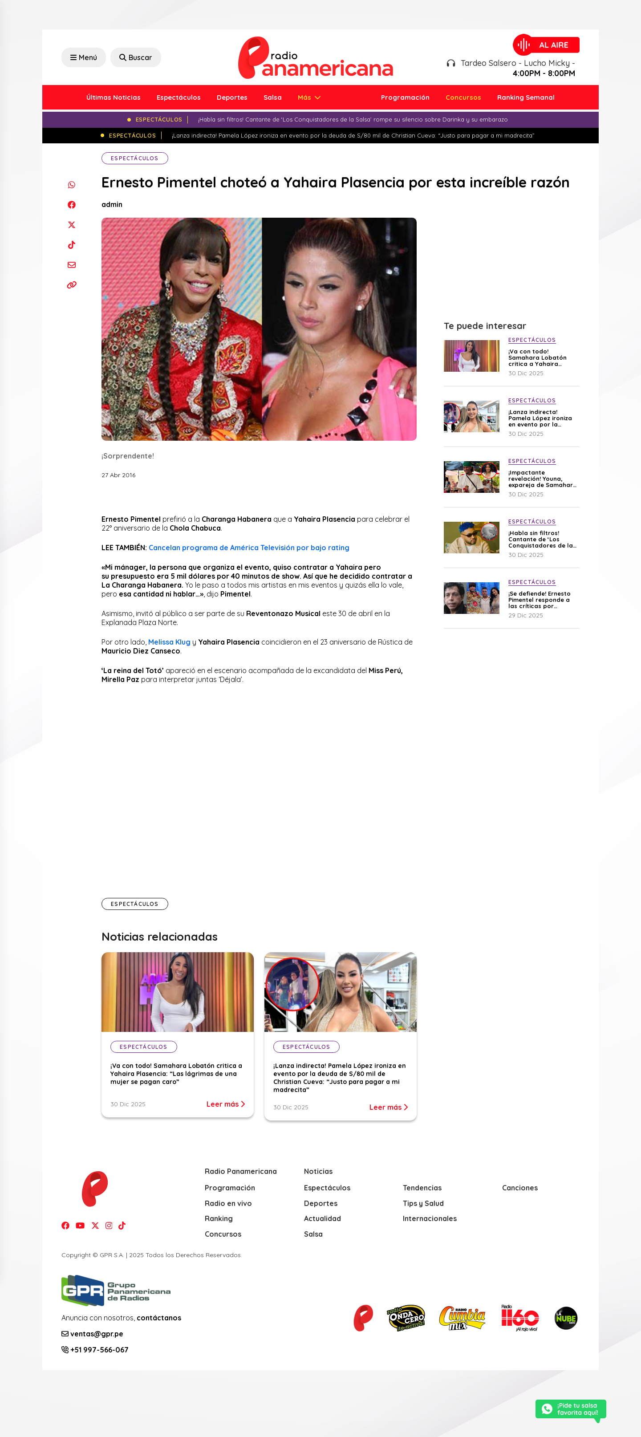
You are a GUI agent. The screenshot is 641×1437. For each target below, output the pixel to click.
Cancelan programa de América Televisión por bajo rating (249, 547)
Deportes (232, 97)
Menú (83, 57)
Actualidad (322, 1218)
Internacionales (430, 1218)
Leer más (226, 1104)
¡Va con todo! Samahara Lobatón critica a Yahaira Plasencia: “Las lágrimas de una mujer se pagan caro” (176, 1074)
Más (305, 97)
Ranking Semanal (526, 97)
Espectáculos (179, 97)
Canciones (520, 1187)
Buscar (135, 57)
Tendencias (422, 1187)
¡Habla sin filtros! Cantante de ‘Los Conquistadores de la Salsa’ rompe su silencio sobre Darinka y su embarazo (541, 539)
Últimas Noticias (113, 97)
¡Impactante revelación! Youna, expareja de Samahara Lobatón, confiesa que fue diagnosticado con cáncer (542, 478)
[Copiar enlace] (71, 285)
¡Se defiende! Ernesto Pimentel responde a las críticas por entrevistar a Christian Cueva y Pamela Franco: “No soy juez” (541, 599)
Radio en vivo (228, 1203)
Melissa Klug (169, 641)
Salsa (273, 97)
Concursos (463, 97)
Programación (405, 97)
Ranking (219, 1218)
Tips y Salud (423, 1203)
